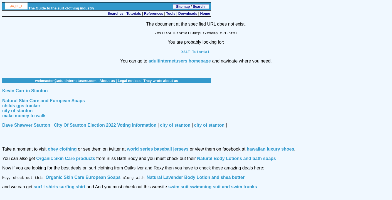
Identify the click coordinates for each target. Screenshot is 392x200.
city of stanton (17, 111)
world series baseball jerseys (157, 150)
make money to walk (24, 116)
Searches (116, 13)
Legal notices (129, 81)
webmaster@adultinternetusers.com (66, 81)
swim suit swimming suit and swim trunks (212, 187)
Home (205, 13)
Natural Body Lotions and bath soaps (236, 159)
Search (199, 6)
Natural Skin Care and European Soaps (43, 101)
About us (107, 81)
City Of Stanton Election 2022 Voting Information (105, 126)
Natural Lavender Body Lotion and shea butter (196, 178)
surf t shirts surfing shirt (59, 187)
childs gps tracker (21, 106)
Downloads (187, 13)
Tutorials (133, 13)
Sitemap (183, 6)
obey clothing (62, 150)
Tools (170, 13)
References (153, 13)
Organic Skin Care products (65, 159)
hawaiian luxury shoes (270, 150)
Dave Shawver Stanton (26, 126)
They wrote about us (160, 81)
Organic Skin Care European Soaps (83, 178)
